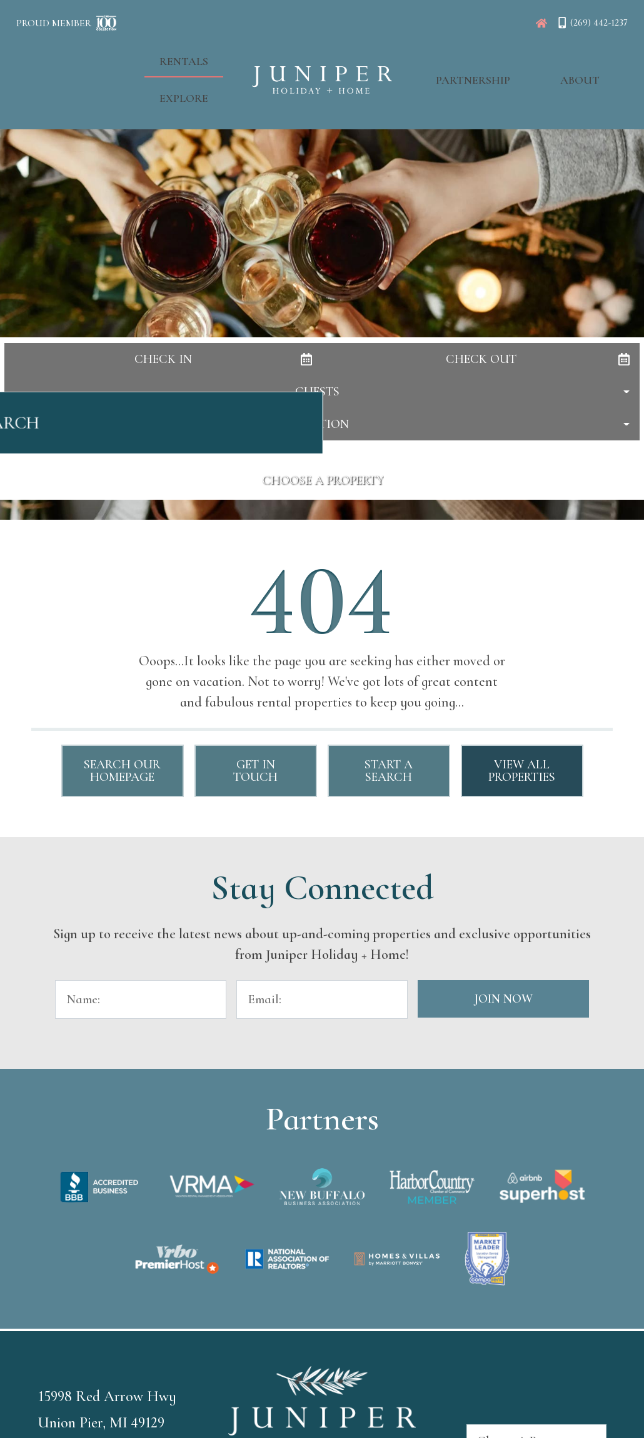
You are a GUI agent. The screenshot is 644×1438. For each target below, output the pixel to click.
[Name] (140, 999)
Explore (197, 57)
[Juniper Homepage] (541, 23)
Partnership (460, 57)
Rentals (123, 57)
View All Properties (521, 771)
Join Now (503, 998)
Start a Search (389, 771)
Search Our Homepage (122, 771)
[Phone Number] (592, 22)
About (541, 57)
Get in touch (255, 771)
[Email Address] (322, 999)
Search (322, 429)
